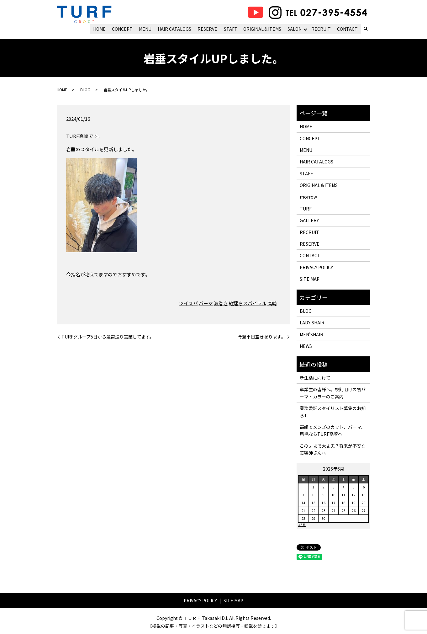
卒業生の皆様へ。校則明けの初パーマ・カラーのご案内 (333, 392)
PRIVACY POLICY (316, 267)
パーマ (206, 303)
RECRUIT (321, 28)
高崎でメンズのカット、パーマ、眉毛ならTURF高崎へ (332, 430)
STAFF (231, 28)
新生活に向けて (315, 377)
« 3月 (302, 524)
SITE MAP (309, 279)
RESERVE (208, 28)
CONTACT (347, 28)
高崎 (272, 303)
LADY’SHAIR (312, 322)
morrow (308, 197)
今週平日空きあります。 (262, 336)
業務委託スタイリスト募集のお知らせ (333, 411)
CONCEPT (123, 28)
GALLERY (309, 220)
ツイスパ (188, 303)
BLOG (85, 89)
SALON (295, 28)
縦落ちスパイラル (247, 303)
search (365, 29)
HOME (101, 28)
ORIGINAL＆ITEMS (263, 28)
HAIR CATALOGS (175, 28)
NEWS (306, 346)
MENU (146, 28)
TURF (306, 208)
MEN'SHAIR (311, 334)
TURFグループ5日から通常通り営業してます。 (107, 336)
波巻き (221, 303)
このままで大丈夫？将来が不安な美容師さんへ (333, 449)
